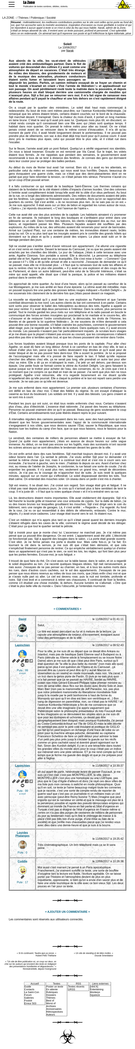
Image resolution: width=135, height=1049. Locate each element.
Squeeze (95, 995)
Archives (51, 1006)
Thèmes (23, 17)
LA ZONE (8, 17)
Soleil (67, 44)
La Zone (29, 2)
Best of (50, 1000)
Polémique (37, 17)
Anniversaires (54, 1009)
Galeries (29, 997)
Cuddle (22, 861)
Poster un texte (54, 986)
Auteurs (50, 1014)
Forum (28, 995)
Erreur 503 (30, 1003)
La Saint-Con (31, 992)
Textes (56, 983)
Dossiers (51, 995)
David (22, 619)
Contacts (29, 989)
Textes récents (76, 986)
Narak (70, 50)
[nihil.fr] (94, 986)
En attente (52, 989)
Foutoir (28, 1000)
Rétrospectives (54, 1011)
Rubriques (52, 992)
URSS (71, 989)
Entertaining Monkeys (97, 991)
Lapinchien (22, 645)
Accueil (35, 983)
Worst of (51, 1003)
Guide (27, 986)
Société (51, 17)
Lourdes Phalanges (22, 834)
